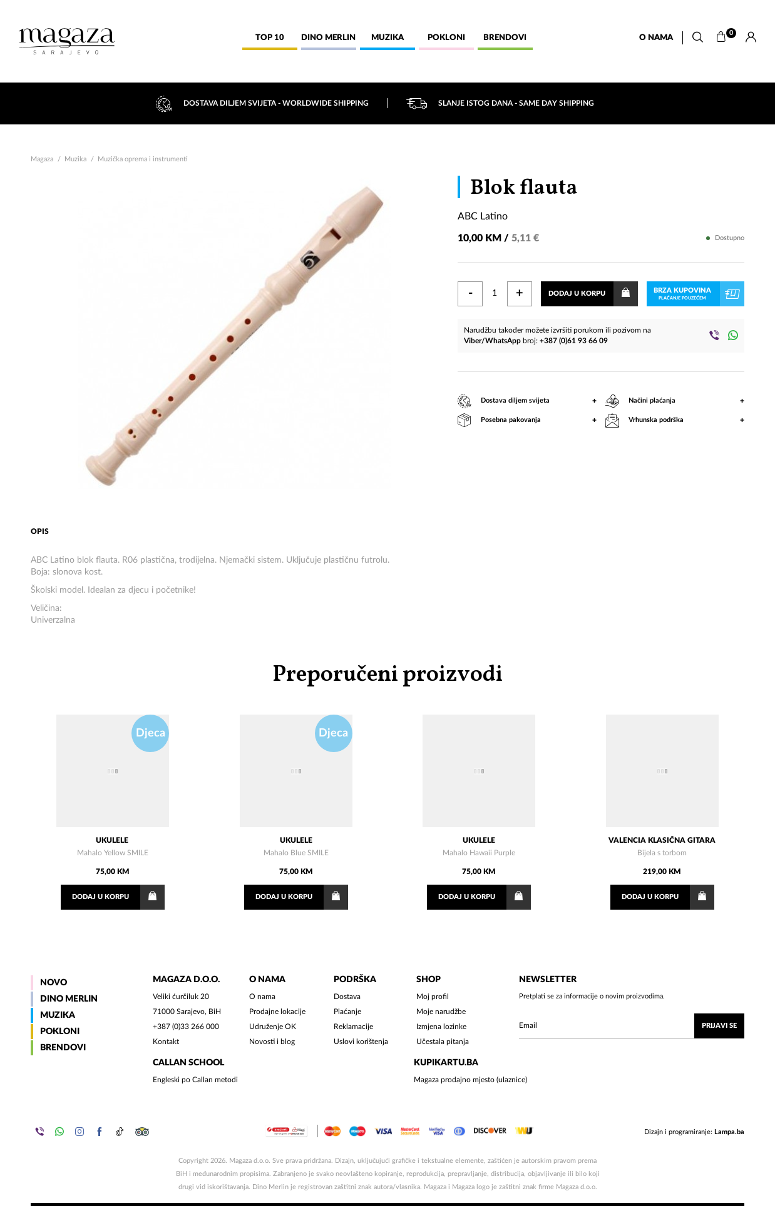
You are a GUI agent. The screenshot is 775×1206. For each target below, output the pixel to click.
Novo (53, 982)
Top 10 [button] (269, 38)
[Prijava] (751, 37)
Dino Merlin (69, 999)
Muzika (75, 159)
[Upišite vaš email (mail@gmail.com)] (631, 1025)
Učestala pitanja (442, 1041)
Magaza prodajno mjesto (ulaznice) (470, 1079)
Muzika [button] (387, 38)
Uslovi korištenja (361, 1041)
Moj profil (432, 996)
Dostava (347, 996)
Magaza (42, 159)
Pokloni (60, 1031)
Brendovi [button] (504, 38)
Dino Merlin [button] (328, 38)
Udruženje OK (272, 1026)
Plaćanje (347, 1011)
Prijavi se (719, 1025)
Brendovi (63, 1047)
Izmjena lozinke (441, 1026)
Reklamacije (353, 1026)
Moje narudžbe (441, 1011)
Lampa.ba (729, 1131)
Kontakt (166, 1041)
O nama (656, 38)
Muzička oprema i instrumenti (143, 159)
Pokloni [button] (446, 38)
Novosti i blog (272, 1041)
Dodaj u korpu (593, 293)
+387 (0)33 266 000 (186, 1026)
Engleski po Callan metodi (195, 1079)
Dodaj (118, 897)
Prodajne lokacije (277, 1011)
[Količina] (494, 293)
